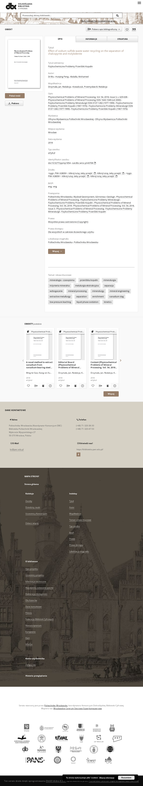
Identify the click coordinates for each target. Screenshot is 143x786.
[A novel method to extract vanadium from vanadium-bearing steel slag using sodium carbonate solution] (39, 345)
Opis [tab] (60, 39)
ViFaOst (29, 644)
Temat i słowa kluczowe (80, 519)
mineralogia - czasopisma (62, 280)
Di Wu (51, 76)
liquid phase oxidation (87, 302)
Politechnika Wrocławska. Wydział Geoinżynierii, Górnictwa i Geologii (81, 196)
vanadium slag (116, 296)
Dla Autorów (31, 600)
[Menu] (139, 2)
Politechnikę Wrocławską (55, 705)
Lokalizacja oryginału (79, 551)
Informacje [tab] (91, 39)
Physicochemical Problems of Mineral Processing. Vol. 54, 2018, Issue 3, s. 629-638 (87, 97)
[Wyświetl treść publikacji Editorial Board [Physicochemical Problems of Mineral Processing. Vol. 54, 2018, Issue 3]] (75, 386)
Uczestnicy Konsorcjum (36, 513)
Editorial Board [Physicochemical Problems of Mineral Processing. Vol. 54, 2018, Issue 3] (71, 365)
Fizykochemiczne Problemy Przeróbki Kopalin (70, 66)
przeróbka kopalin (89, 280)
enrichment (98, 296)
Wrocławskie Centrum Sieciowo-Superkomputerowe (77, 708)
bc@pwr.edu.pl (17, 449)
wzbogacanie (56, 291)
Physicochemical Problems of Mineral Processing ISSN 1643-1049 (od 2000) (84, 100)
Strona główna (31, 484)
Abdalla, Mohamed (79, 76)
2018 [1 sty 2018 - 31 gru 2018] (50, 142)
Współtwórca (75, 513)
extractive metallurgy (60, 296)
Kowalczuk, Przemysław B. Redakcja (90, 86)
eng (50, 186)
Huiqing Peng (62, 76)
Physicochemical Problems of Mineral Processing (80, 208)
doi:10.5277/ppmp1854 (59, 163)
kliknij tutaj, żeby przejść (82, 173)
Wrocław (52, 132)
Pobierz (13, 103)
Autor (72, 507)
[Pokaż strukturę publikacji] (39, 332)
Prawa (72, 538)
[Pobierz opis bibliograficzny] (35, 386)
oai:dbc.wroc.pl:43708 (84, 163)
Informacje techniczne (35, 581)
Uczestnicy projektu (34, 575)
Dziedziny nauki (32, 507)
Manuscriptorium (33, 625)
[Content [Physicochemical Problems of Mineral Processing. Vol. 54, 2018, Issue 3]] (104, 345)
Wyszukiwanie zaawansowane (98, 20)
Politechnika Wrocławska (60, 242)
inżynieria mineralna (60, 285)
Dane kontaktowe (33, 606)
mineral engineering (119, 291)
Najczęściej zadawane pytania (39, 587)
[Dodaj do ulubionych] (127, 29)
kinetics (107, 302)
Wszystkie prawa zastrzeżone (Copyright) (68, 222)
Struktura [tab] (122, 39)
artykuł (51, 153)
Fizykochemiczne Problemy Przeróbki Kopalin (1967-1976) (99, 109)
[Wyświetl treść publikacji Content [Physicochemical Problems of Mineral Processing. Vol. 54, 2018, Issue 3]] (107, 386)
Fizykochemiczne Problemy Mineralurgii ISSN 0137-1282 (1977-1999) (81, 103)
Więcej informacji (106, 778)
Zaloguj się (30, 664)
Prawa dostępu (76, 545)
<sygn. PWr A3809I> (57, 173)
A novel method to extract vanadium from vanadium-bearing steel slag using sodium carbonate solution (39, 365)
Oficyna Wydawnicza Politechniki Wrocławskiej (71, 119)
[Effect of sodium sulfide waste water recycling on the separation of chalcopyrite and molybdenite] (24, 64)
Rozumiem (126, 778)
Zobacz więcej (32, 523)
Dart (27, 638)
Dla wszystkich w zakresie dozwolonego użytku (71, 232)
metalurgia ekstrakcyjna (87, 285)
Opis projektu (31, 568)
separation (81, 296)
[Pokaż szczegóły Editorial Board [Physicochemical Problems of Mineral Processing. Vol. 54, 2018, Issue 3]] (82, 386)
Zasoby (28, 501)
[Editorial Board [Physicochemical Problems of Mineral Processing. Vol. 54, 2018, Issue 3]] (72, 345)
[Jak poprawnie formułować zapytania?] (120, 21)
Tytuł (71, 501)
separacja (109, 285)
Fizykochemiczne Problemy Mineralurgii (100, 199)
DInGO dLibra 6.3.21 (56, 781)
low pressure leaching (60, 302)
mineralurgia (109, 280)
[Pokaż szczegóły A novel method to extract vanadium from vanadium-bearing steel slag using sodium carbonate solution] (50, 386)
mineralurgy (98, 291)
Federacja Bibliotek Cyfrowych (39, 619)
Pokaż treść (14, 95)
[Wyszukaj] (117, 15)
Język (71, 532)
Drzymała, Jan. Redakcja (59, 86)
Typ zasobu (74, 526)
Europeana (30, 631)
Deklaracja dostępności (36, 594)
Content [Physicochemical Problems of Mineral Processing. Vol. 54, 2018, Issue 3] (104, 365)
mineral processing (77, 291)
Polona (28, 612)
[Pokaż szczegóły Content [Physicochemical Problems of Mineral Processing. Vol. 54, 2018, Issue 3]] (114, 386)
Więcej (111, 393)
